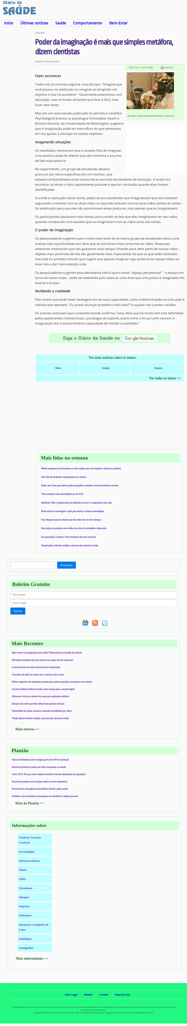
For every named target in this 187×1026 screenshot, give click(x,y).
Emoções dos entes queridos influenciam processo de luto (38, 703)
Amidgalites (26, 947)
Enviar (18, 611)
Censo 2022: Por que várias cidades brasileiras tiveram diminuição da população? (49, 774)
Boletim (88, 994)
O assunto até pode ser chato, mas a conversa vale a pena (38, 674)
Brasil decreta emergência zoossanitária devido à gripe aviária (40, 788)
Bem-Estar (118, 23)
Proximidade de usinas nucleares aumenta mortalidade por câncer (42, 710)
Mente (58, 368)
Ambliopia (25, 938)
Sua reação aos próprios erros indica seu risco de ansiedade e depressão (73, 528)
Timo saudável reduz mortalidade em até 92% (62, 494)
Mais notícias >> (27, 729)
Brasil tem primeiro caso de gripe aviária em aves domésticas (39, 781)
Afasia (23, 869)
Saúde (60, 23)
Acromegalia (26, 851)
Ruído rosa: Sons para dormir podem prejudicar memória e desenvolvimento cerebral (79, 485)
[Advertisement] (17, 88)
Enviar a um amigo (143, 67)
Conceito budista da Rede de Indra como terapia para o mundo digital (43, 689)
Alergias (24, 897)
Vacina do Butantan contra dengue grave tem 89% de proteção (40, 759)
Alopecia (24, 906)
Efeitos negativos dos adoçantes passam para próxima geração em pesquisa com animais (52, 681)
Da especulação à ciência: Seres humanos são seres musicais (68, 537)
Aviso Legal (71, 994)
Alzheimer (25, 915)
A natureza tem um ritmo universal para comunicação (36, 667)
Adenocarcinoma (29, 860)
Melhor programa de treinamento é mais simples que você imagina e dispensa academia (81, 468)
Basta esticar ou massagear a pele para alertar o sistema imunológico (72, 511)
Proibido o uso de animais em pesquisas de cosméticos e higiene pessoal (45, 796)
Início (8, 23)
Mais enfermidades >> (32, 958)
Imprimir (169, 67)
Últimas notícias (34, 23)
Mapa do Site (122, 994)
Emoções (158, 368)
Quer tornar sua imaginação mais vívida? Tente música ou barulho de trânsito (47, 652)
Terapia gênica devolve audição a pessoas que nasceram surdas (69, 545)
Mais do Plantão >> (29, 803)
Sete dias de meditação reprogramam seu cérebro (63, 477)
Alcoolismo (25, 888)
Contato (103, 994)
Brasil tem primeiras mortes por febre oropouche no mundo (39, 767)
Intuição (106, 368)
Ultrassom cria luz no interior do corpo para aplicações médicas (40, 696)
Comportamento (87, 23)
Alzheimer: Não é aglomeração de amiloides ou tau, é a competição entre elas (76, 502)
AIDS (22, 879)
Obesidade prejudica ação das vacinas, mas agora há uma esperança (42, 660)
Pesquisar (66, 565)
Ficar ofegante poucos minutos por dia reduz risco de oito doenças (71, 519)
